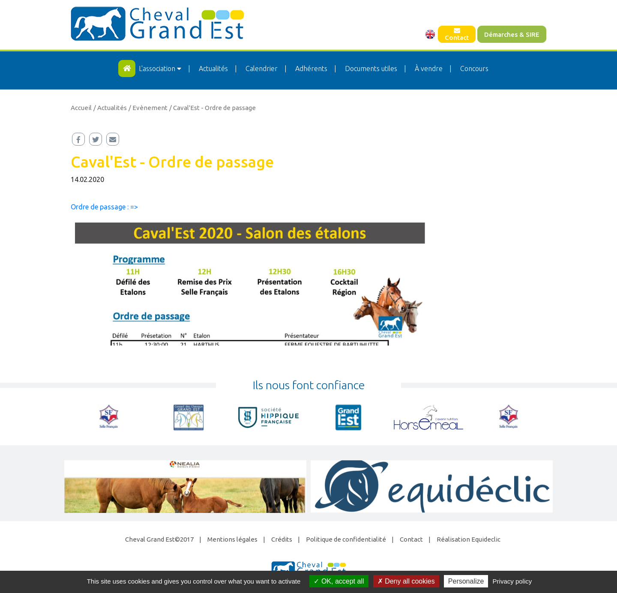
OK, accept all (339, 581)
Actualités (213, 68)
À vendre (429, 68)
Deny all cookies (406, 581)
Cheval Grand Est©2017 (159, 539)
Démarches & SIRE (511, 34)
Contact (457, 34)
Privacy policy (512, 581)
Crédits (281, 539)
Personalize (466, 581)
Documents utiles (371, 68)
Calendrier (262, 68)
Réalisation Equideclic (468, 539)
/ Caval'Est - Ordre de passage (212, 107)
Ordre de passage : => (104, 207)
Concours (474, 68)
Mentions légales (232, 539)
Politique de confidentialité (346, 539)
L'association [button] (161, 68)
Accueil (81, 107)
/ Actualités (110, 107)
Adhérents (311, 68)
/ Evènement (148, 107)
